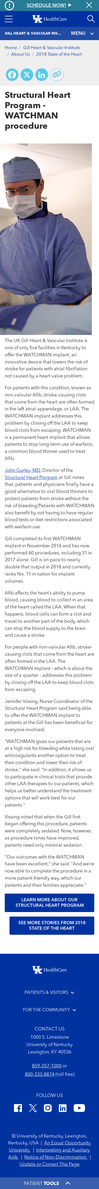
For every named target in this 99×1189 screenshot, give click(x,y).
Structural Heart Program (31, 477)
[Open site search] (91, 19)
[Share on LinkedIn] (41, 74)
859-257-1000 (47, 1066)
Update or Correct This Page (49, 1164)
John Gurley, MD (22, 470)
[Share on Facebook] (12, 74)
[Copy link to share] (57, 74)
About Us (20, 54)
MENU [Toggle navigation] (83, 33)
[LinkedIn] (63, 1109)
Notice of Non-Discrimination (55, 1157)
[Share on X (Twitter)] (27, 74)
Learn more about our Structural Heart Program (50, 903)
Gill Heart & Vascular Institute (51, 48)
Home (11, 48)
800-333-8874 (39, 1074)
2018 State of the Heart (59, 54)
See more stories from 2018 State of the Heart (52, 926)
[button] (8, 19)
